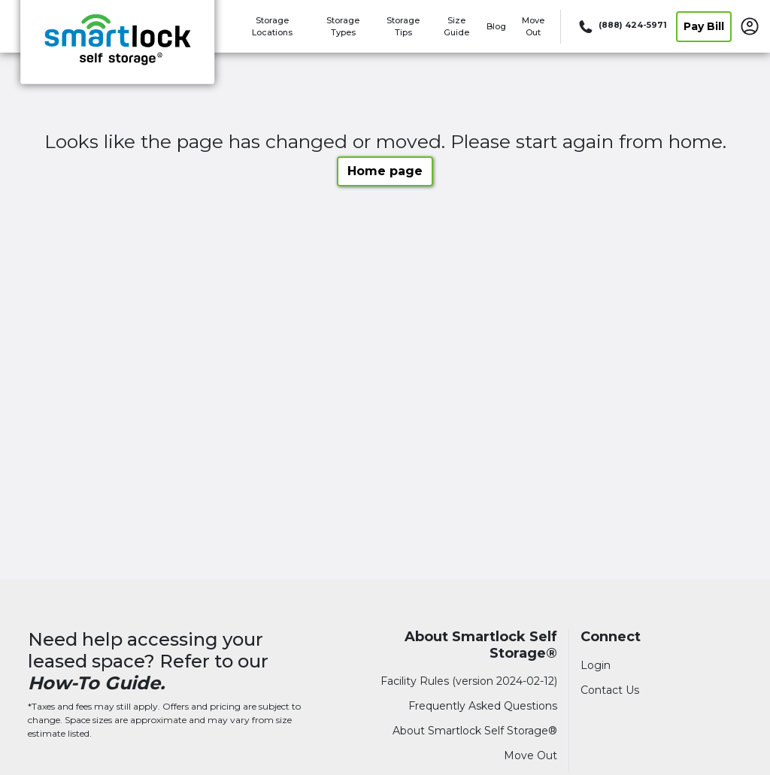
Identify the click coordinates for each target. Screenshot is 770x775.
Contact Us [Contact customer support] (610, 690)
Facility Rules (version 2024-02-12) (468, 681)
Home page (385, 171)
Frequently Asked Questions (482, 706)
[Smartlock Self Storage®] (117, 47)
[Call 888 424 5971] (621, 26)
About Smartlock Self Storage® (481, 645)
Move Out (530, 755)
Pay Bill (704, 26)
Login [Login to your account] (596, 665)
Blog (496, 26)
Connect (611, 637)
